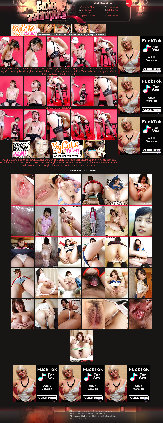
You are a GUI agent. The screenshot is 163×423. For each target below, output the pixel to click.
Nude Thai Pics (112, 10)
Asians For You (112, 16)
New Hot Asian (86, 10)
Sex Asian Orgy (112, 7)
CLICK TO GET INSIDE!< (58, 107)
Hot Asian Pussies (113, 13)
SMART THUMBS (87, 361)
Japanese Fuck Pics (88, 16)
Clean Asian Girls (87, 7)
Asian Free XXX (87, 13)
